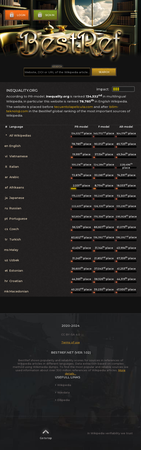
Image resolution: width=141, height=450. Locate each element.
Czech (14, 229)
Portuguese (18, 219)
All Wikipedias (20, 135)
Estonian (16, 270)
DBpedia (62, 400)
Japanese (16, 198)
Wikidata (62, 392)
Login (17, 15)
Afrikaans (16, 187)
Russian (15, 208)
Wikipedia (63, 385)
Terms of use (70, 342)
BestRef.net (62, 352)
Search (104, 72)
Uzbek (14, 260)
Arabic (14, 177)
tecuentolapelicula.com (73, 107)
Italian (14, 167)
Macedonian (19, 291)
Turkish (15, 239)
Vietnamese (18, 156)
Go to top (46, 433)
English (15, 146)
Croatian (16, 281)
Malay (13, 250)
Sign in (45, 15)
